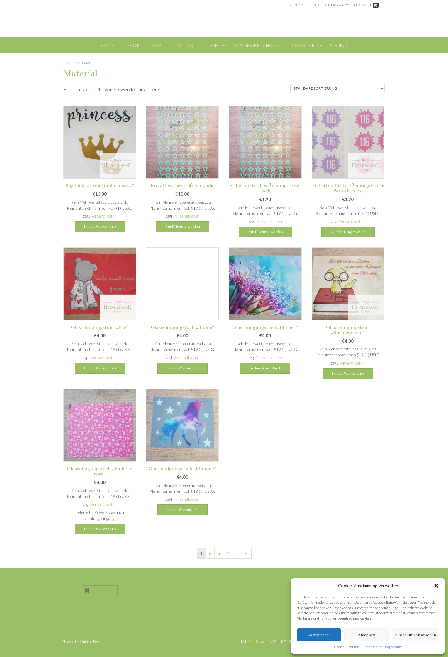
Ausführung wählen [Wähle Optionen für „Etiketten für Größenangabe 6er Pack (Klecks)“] (348, 232)
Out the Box (89, 641)
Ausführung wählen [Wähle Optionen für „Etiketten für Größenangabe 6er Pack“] (265, 232)
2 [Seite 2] (210, 553)
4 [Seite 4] (227, 553)
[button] (436, 585)
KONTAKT (185, 45)
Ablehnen (366, 634)
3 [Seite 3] (219, 553)
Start (68, 63)
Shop (133, 45)
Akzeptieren (319, 634)
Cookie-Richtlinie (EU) (319, 45)
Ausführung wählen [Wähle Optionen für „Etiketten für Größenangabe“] (182, 226)
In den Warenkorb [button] (100, 226)
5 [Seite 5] (236, 553)
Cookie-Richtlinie (347, 647)
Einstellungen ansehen (415, 634)
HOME (107, 45)
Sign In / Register (304, 5)
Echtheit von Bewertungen (244, 45)
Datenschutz (372, 647)
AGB (157, 45)
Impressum (393, 647)
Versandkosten (104, 216)
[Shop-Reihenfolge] (337, 88)
